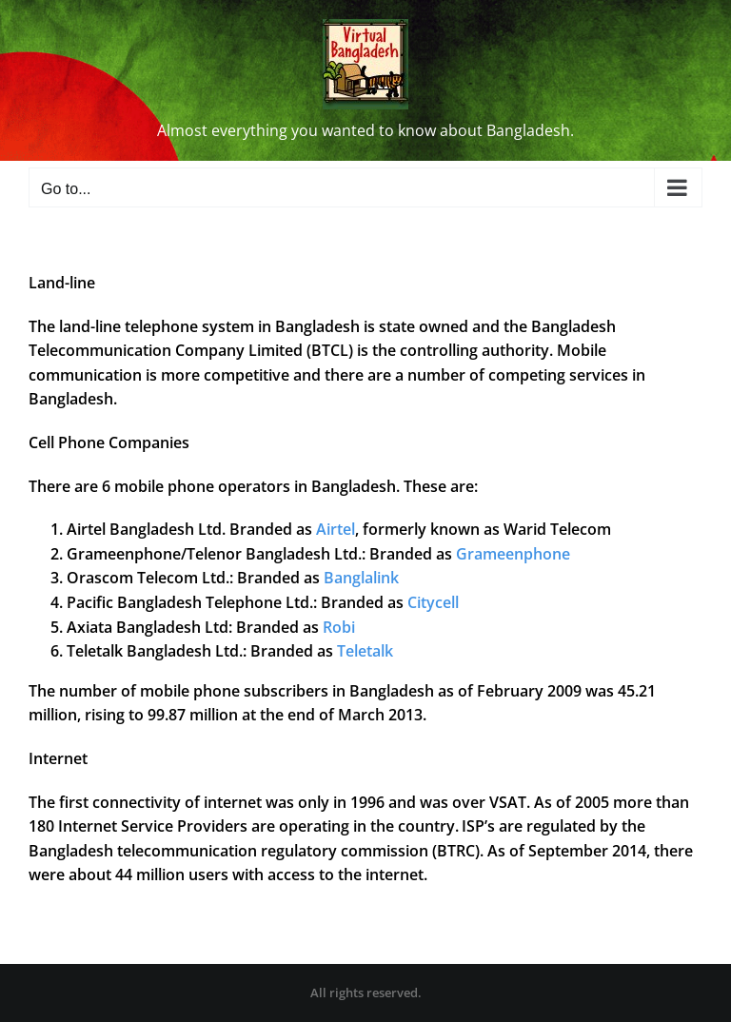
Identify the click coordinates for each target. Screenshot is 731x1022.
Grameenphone (513, 553)
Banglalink (361, 577)
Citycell (433, 602)
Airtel (335, 529)
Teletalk (365, 650)
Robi (339, 627)
